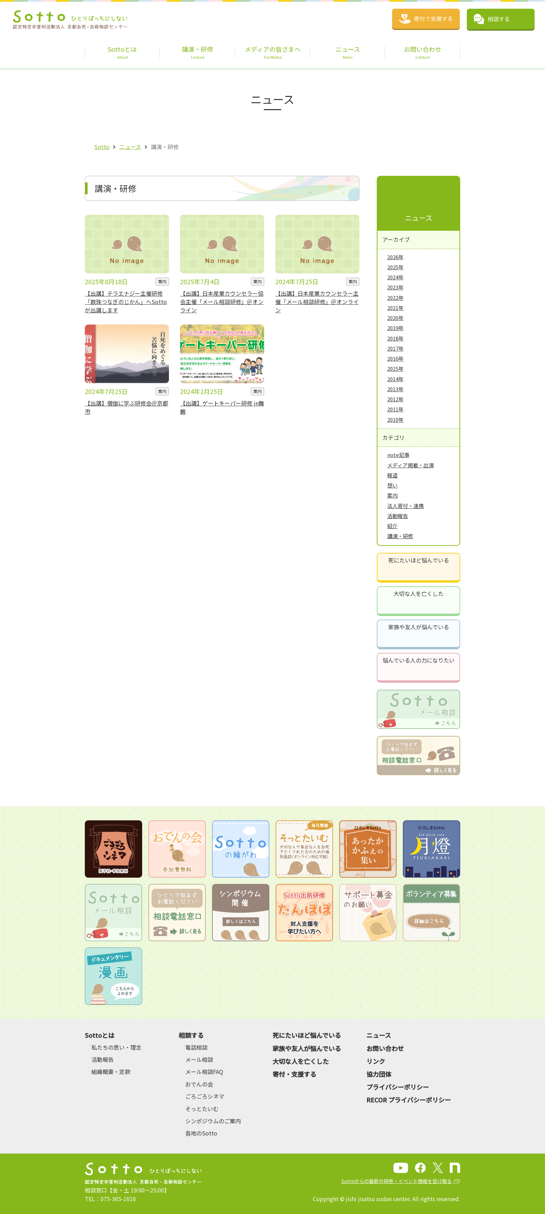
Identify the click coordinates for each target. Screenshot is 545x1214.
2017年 (395, 348)
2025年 (395, 267)
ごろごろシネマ (204, 1096)
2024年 (395, 277)
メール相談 (199, 1059)
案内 (392, 495)
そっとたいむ (202, 1109)
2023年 (395, 287)
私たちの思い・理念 (116, 1047)
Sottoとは (99, 1035)
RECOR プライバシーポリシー (408, 1099)
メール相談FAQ (204, 1071)
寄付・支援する (294, 1073)
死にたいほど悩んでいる (418, 560)
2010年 (395, 419)
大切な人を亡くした (418, 593)
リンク (375, 1061)
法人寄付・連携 (405, 505)
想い (392, 485)
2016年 (395, 358)
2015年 (395, 368)
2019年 (395, 327)
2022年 (395, 297)
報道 (392, 475)
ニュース (130, 146)
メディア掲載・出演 (410, 465)
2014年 (395, 379)
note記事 (398, 454)
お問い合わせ (385, 1048)
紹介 (392, 526)
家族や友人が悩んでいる (418, 627)
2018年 (395, 338)
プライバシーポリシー (397, 1086)
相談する (191, 1035)
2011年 (395, 409)
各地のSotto (201, 1133)
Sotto (101, 146)
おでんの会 (199, 1084)
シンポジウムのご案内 (213, 1121)
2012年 (395, 399)
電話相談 (196, 1047)
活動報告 (397, 515)
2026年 (395, 257)
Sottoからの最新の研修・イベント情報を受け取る (396, 1181)
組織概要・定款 (110, 1071)
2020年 (395, 317)
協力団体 (378, 1073)
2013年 (395, 389)
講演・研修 (400, 536)
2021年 (395, 307)
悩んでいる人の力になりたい (419, 660)
